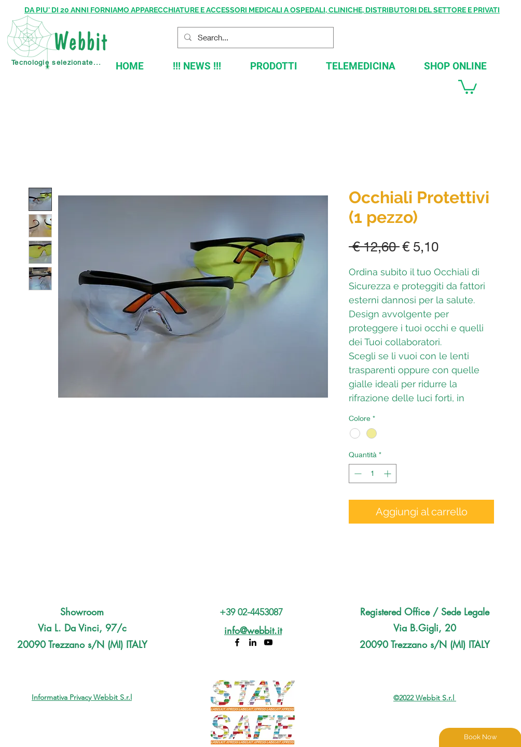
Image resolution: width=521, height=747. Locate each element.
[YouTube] (268, 642)
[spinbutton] (372, 473)
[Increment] (388, 473)
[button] (467, 86)
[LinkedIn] (253, 642)
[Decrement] (356, 473)
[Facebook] (237, 642)
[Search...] (254, 37)
